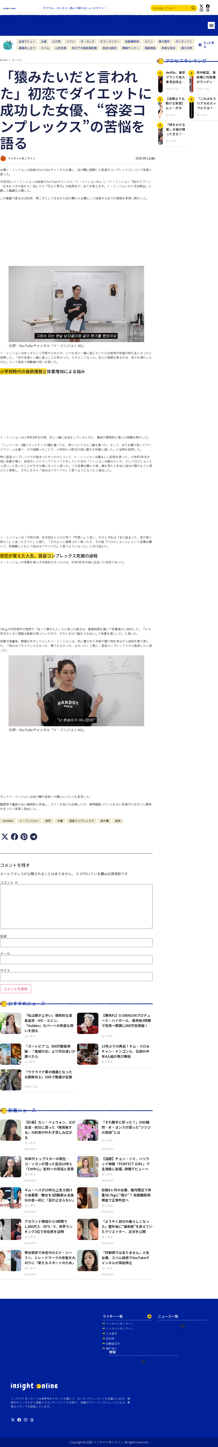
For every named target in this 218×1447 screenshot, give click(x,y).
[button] (211, 25)
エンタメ (17, 60)
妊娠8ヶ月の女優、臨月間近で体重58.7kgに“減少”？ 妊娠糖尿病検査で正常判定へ (126, 1195)
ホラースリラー (109, 41)
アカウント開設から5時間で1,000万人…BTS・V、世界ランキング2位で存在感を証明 (48, 1226)
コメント (9, 882)
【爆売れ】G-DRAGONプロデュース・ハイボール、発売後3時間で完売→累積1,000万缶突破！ (126, 1020)
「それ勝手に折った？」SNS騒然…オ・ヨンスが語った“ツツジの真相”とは (126, 1127)
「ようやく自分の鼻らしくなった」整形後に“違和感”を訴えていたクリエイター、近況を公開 (127, 1226)
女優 (60, 821)
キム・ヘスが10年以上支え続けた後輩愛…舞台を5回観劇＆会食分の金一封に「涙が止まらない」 (50, 1195)
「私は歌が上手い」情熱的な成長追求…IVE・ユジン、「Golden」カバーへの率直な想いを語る (48, 1023)
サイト (5, 970)
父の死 (56, 41)
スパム (45, 48)
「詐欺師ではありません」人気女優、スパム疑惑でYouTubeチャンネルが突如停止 (125, 1257)
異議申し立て (27, 48)
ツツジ (70, 41)
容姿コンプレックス (81, 821)
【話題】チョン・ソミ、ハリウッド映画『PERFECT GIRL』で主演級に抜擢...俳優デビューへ (126, 1163)
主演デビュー (27, 41)
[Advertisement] (76, 233)
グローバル (31, 1087)
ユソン (149, 41)
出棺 (44, 41)
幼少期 (104, 821)
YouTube (8, 821)
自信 (118, 821)
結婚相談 (150, 48)
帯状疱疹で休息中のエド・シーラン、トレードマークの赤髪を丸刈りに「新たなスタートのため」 (50, 1257)
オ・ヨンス (88, 41)
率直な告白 (168, 48)
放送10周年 (110, 48)
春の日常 (186, 48)
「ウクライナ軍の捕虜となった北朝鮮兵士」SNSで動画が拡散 (48, 1074)
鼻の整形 (164, 41)
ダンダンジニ (184, 41)
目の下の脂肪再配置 (84, 48)
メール (5, 953)
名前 (3, 936)
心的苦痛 (60, 48)
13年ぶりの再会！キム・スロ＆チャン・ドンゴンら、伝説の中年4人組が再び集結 (126, 1051)
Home (3, 60)
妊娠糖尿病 (132, 41)
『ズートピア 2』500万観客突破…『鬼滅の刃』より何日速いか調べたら (49, 1051)
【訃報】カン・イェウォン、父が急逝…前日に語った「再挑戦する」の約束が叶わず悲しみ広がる (49, 1130)
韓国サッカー (130, 48)
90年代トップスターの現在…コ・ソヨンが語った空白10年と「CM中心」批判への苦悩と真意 (49, 1163)
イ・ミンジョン (29, 821)
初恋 (48, 821)
